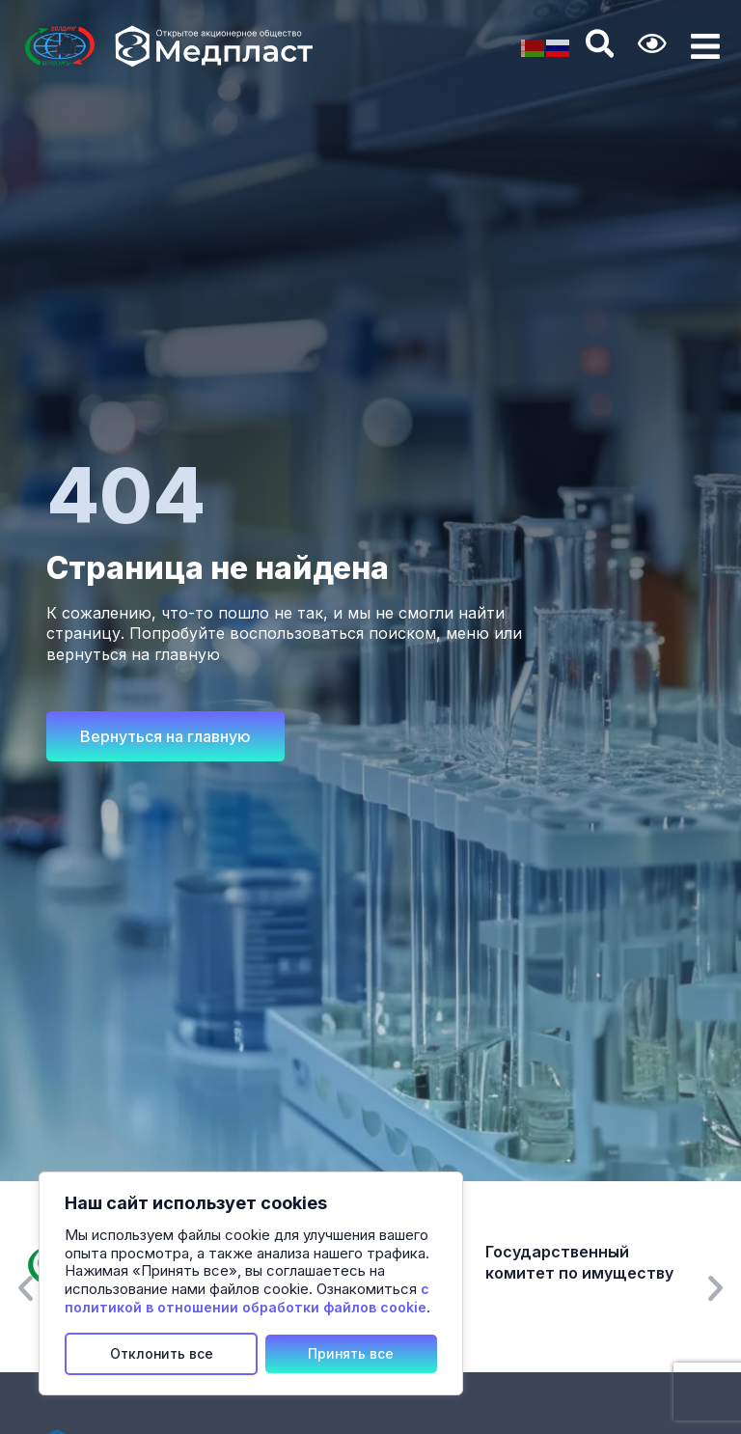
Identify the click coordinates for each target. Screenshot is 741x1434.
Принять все (351, 1353)
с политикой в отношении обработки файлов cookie (247, 1299)
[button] (25, 1288)
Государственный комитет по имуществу (579, 1263)
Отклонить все (161, 1353)
